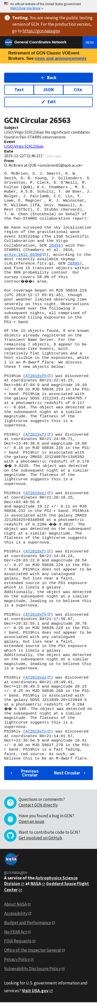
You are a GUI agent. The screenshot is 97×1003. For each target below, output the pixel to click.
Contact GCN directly (38, 806)
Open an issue (31, 822)
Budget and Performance (27, 923)
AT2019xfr (36, 551)
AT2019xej (36, 493)
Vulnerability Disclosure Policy (32, 969)
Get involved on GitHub (40, 839)
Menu (90, 42)
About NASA (15, 905)
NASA (36, 884)
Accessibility (15, 914)
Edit (48, 102)
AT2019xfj (36, 434)
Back (48, 77)
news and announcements (60, 58)
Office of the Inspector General (32, 951)
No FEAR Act (15, 932)
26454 (55, 245)
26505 (74, 263)
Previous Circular (24, 774)
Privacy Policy (17, 960)
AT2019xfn (36, 732)
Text (19, 89)
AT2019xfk (36, 614)
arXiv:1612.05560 (23, 254)
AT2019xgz (36, 678)
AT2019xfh (36, 376)
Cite (78, 89)
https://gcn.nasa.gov (41, 31)
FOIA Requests (18, 942)
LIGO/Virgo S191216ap (23, 146)
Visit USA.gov (35, 992)
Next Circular (70, 774)
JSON (48, 89)
